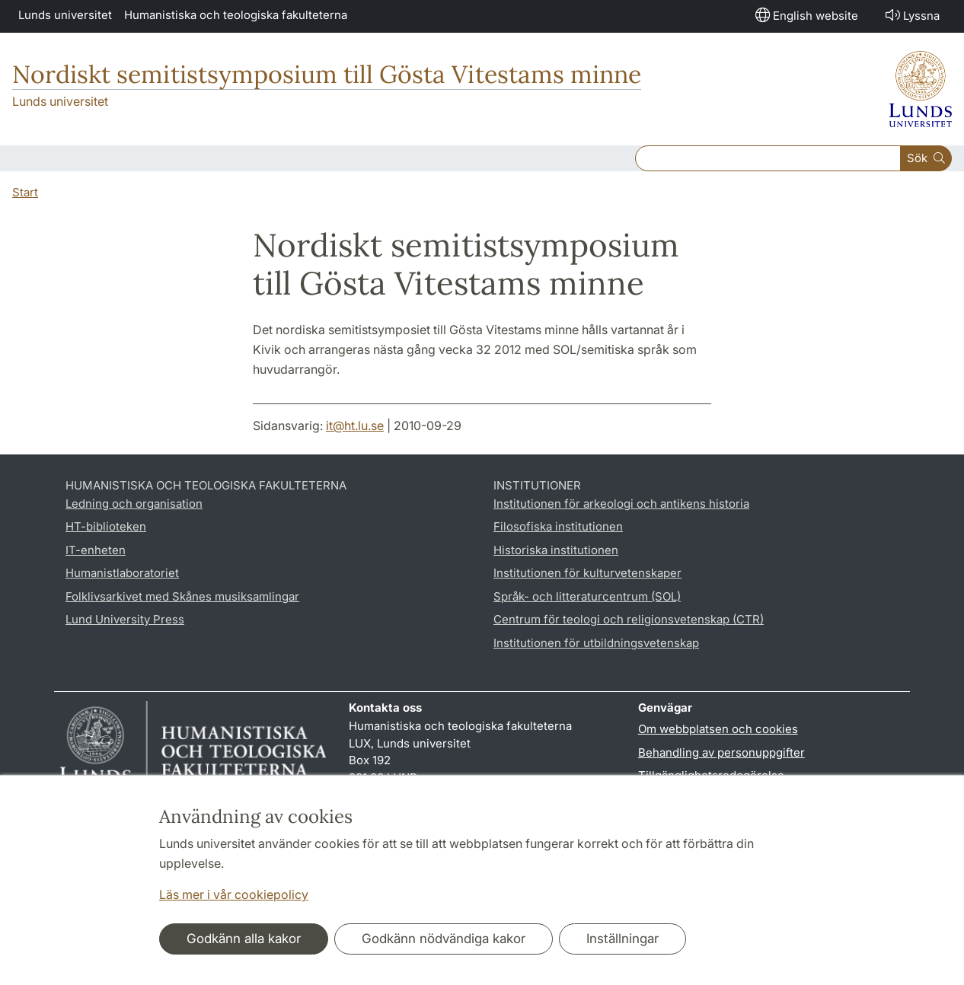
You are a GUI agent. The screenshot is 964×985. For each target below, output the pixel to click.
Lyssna (911, 15)
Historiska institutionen (555, 550)
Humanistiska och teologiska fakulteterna (235, 15)
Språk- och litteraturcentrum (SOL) (587, 596)
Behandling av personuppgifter (721, 752)
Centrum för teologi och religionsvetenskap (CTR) (628, 619)
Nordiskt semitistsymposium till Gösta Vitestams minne (326, 74)
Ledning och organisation (134, 503)
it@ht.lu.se (355, 425)
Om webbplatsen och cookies (718, 729)
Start (25, 192)
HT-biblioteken (105, 526)
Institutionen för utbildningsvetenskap (596, 643)
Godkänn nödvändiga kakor (443, 938)
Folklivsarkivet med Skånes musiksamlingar (182, 596)
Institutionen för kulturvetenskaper (587, 573)
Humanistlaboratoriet (122, 573)
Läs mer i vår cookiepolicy (233, 894)
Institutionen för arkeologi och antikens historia (621, 503)
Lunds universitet (65, 15)
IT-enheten (95, 550)
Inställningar (622, 938)
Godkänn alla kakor (244, 938)
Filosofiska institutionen (558, 526)
